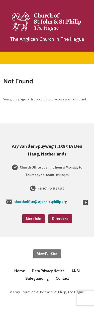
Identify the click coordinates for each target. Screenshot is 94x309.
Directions (60, 219)
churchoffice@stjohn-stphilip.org (40, 202)
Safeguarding (37, 278)
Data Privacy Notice (48, 270)
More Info (33, 219)
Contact (62, 278)
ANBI (75, 270)
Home (19, 270)
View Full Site (47, 254)
